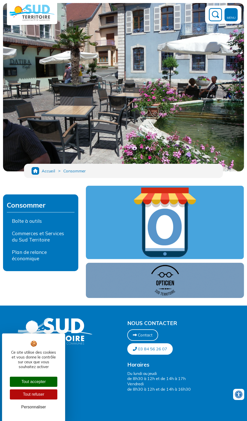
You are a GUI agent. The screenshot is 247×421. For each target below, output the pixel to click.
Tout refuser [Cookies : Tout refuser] (33, 394)
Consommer (76, 171)
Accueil (48, 171)
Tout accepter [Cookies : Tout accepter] (33, 381)
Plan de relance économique (29, 256)
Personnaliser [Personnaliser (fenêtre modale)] (33, 407)
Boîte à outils (27, 222)
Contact (143, 336)
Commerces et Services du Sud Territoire (38, 238)
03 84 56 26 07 (150, 350)
